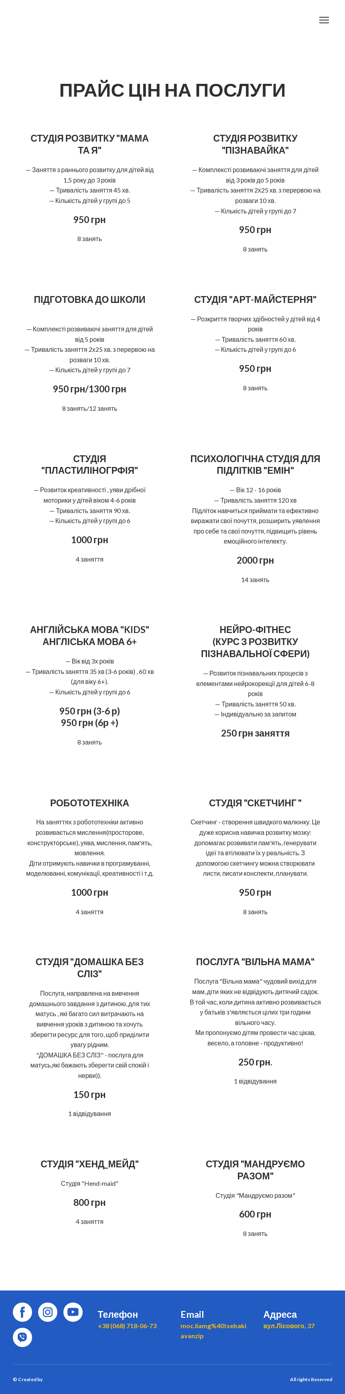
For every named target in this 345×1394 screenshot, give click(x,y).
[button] (22, 1312)
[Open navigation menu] (324, 20)
